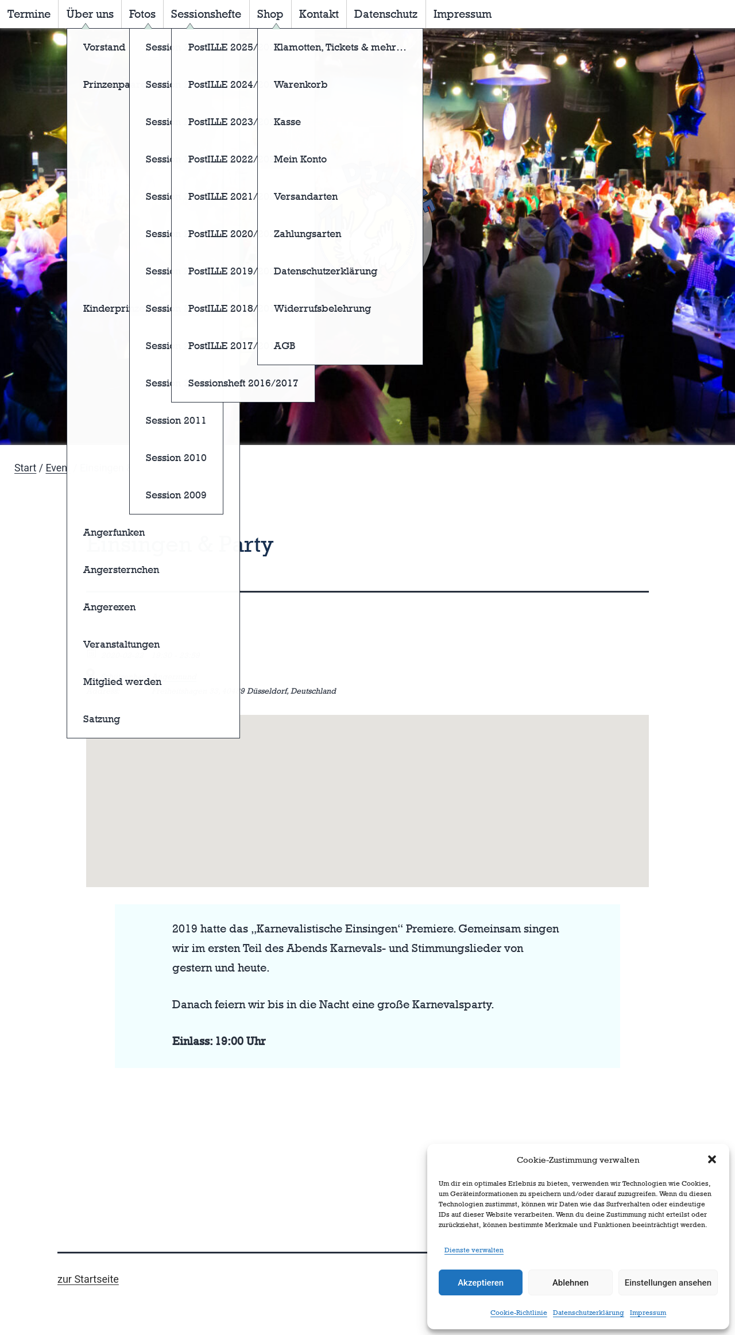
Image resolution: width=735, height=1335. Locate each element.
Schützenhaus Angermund (148, 676)
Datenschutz (385, 13)
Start (25, 468)
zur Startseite (88, 1279)
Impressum (648, 1313)
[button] (712, 1159)
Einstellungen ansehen (668, 1283)
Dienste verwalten (474, 1250)
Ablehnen (570, 1283)
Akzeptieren (481, 1283)
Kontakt (319, 13)
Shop (270, 13)
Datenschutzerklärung (588, 1313)
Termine (29, 13)
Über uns (90, 13)
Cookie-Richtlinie (518, 1313)
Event (57, 468)
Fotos (142, 13)
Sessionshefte (206, 13)
